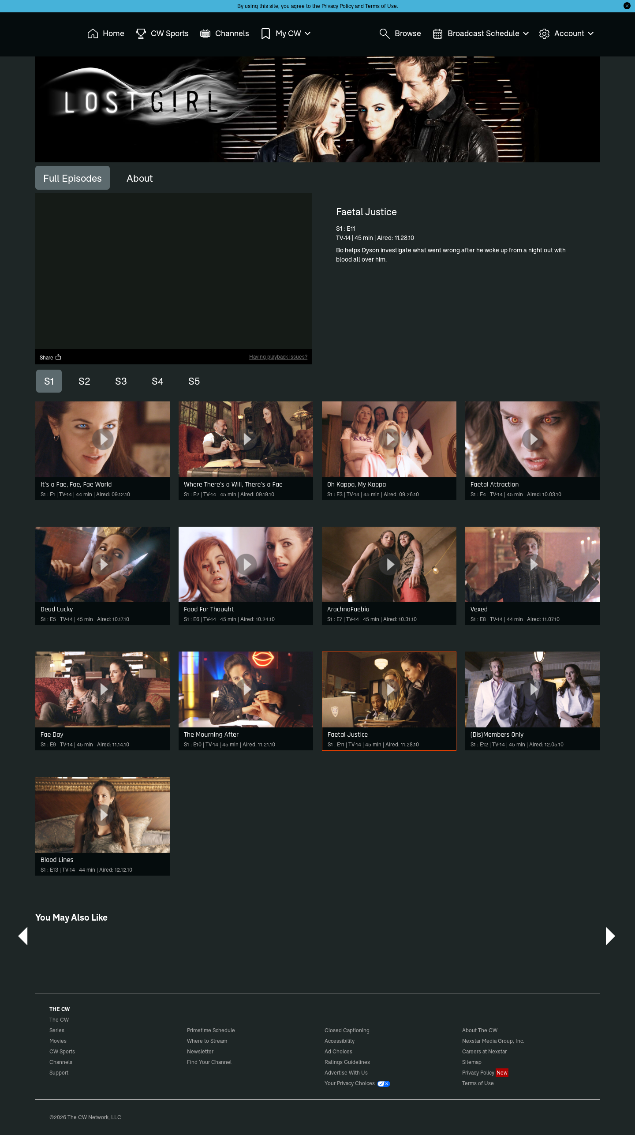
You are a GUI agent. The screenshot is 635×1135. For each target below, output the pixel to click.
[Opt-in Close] (627, 5)
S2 (84, 381)
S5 (194, 381)
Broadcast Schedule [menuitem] (480, 33)
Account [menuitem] (566, 33)
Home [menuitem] (105, 33)
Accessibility (340, 1041)
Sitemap (472, 1062)
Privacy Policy (337, 6)
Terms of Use (381, 6)
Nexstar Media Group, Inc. (493, 1041)
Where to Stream (207, 1041)
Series (56, 1030)
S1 (49, 381)
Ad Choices (338, 1051)
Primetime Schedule (211, 1030)
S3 (121, 381)
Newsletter (200, 1051)
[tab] (72, 178)
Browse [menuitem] (400, 33)
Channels (60, 1062)
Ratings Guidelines (347, 1062)
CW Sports (62, 1051)
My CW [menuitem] (285, 33)
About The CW (479, 1030)
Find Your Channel (209, 1062)
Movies (58, 1041)
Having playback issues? (278, 356)
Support (58, 1072)
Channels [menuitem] (224, 33)
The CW (53, 31)
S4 (158, 381)
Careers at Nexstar (484, 1051)
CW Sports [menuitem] (162, 33)
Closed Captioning (347, 1030)
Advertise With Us (346, 1072)
